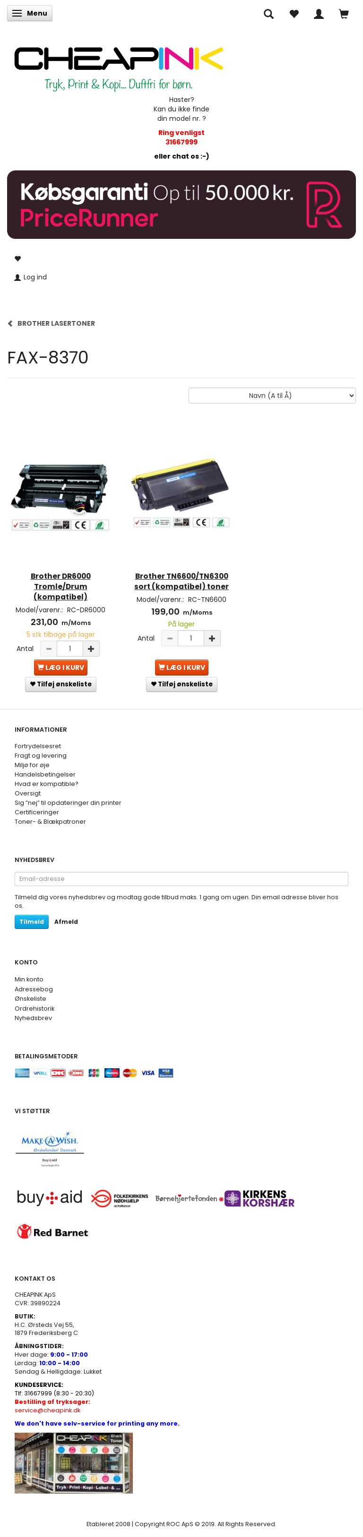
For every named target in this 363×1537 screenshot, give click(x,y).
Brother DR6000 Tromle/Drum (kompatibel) (61, 586)
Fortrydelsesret (38, 746)
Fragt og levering (41, 756)
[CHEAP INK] (118, 64)
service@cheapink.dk (52, 1406)
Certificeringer (37, 812)
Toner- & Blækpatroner (50, 822)
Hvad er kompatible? (46, 784)
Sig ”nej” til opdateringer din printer (68, 803)
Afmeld (66, 922)
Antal (26, 648)
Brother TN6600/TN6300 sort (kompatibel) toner (181, 581)
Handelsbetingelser (45, 774)
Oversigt (28, 793)
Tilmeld (31, 922)
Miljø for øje (32, 765)
